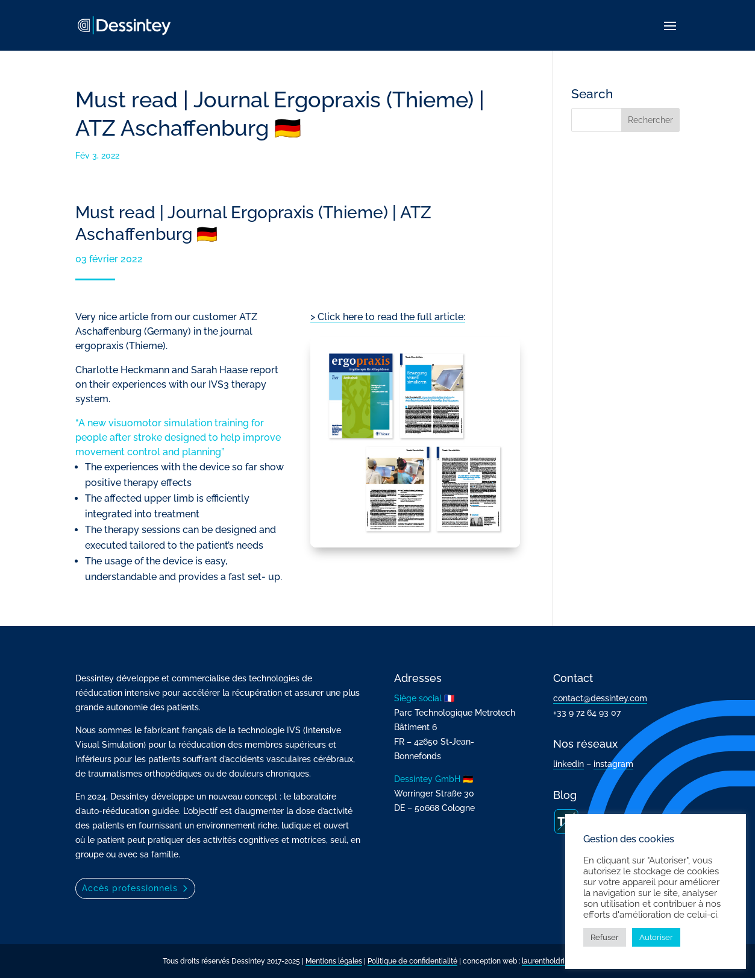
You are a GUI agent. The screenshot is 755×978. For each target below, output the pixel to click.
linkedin (568, 764)
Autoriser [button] (656, 937)
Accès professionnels (130, 888)
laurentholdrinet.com (557, 961)
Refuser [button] (605, 937)
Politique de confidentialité (412, 961)
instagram (613, 764)
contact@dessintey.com (600, 698)
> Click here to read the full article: (387, 317)
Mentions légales (333, 961)
